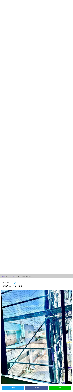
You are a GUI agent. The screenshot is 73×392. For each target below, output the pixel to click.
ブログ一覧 (11, 276)
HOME (3, 276)
